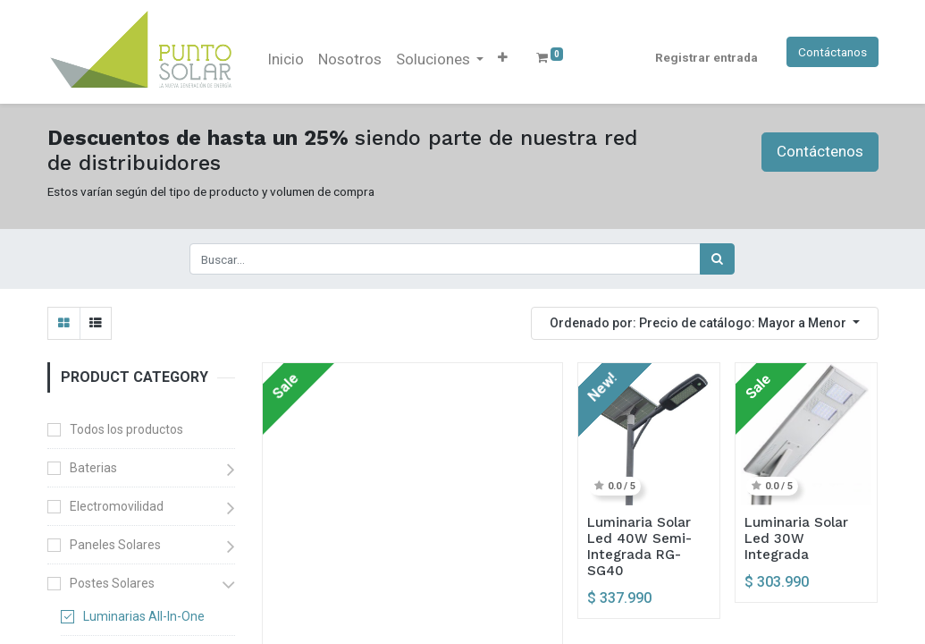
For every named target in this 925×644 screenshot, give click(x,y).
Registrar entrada (706, 57)
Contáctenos (820, 151)
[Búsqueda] (717, 258)
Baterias (93, 468)
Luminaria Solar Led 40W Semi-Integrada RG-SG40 (639, 546)
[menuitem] (285, 60)
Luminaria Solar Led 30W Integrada (796, 538)
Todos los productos (126, 429)
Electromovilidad (117, 506)
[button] (503, 57)
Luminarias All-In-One (144, 616)
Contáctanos (832, 52)
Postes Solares (112, 583)
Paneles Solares (115, 545)
